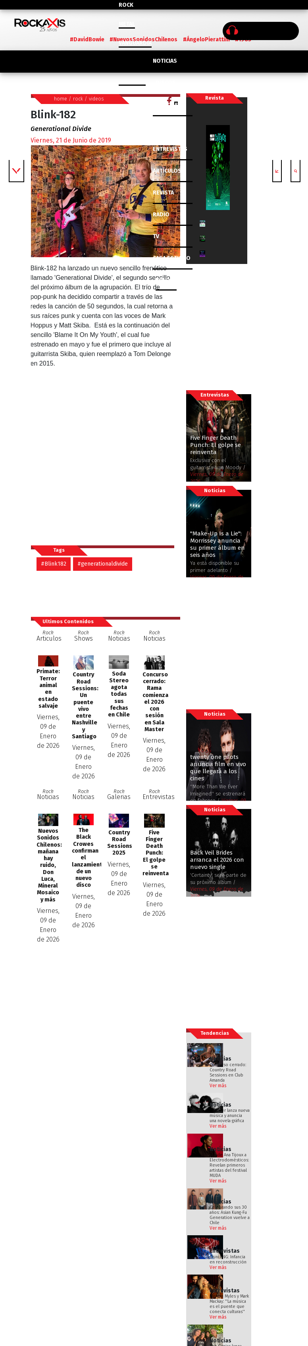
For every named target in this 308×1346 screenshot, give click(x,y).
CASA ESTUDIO (172, 258)
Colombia (132, 81)
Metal (127, 24)
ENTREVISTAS (170, 149)
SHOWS (165, 126)
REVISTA (163, 192)
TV (156, 236)
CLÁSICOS (165, 105)
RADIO (161, 214)
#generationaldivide (102, 563)
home (60, 99)
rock (78, 99)
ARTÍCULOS (167, 171)
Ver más (218, 1085)
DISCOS (166, 82)
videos (96, 99)
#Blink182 (53, 563)
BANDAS (166, 280)
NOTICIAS (165, 61)
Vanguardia (135, 43)
